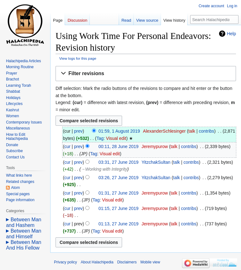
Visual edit (116, 138)
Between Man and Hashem (23, 222)
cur (67, 146)
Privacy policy (65, 262)
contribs (206, 131)
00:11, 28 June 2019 (119, 146)
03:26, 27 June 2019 (119, 177)
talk (191, 131)
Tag (100, 138)
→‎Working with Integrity (104, 169)
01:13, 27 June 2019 (119, 223)
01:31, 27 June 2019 (119, 193)
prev (78, 131)
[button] (146, 74)
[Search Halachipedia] (214, 19)
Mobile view (150, 262)
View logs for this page (77, 58)
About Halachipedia (97, 262)
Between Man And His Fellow (23, 245)
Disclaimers (127, 262)
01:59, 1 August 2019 (119, 131)
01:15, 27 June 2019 (119, 208)
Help (231, 33)
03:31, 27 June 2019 (119, 162)
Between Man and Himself (23, 233)
